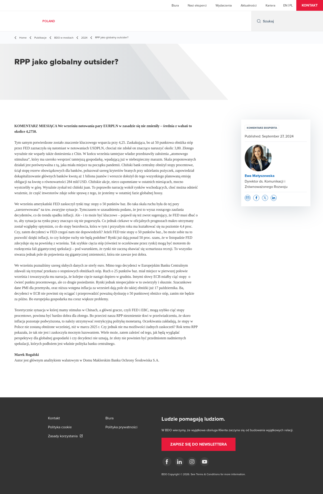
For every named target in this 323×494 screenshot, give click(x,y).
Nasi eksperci (197, 5)
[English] (285, 5)
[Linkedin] (179, 461)
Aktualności (249, 5)
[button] (309, 5)
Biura (175, 5)
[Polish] (291, 5)
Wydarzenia (224, 5)
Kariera (270, 5)
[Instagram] (192, 461)
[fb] (167, 461)
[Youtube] (204, 461)
